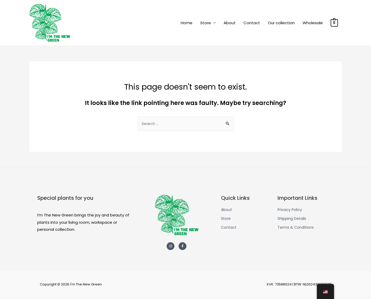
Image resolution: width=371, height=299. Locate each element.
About (230, 23)
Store (205, 23)
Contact (251, 23)
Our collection (281, 23)
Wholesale (313, 23)
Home (186, 23)
